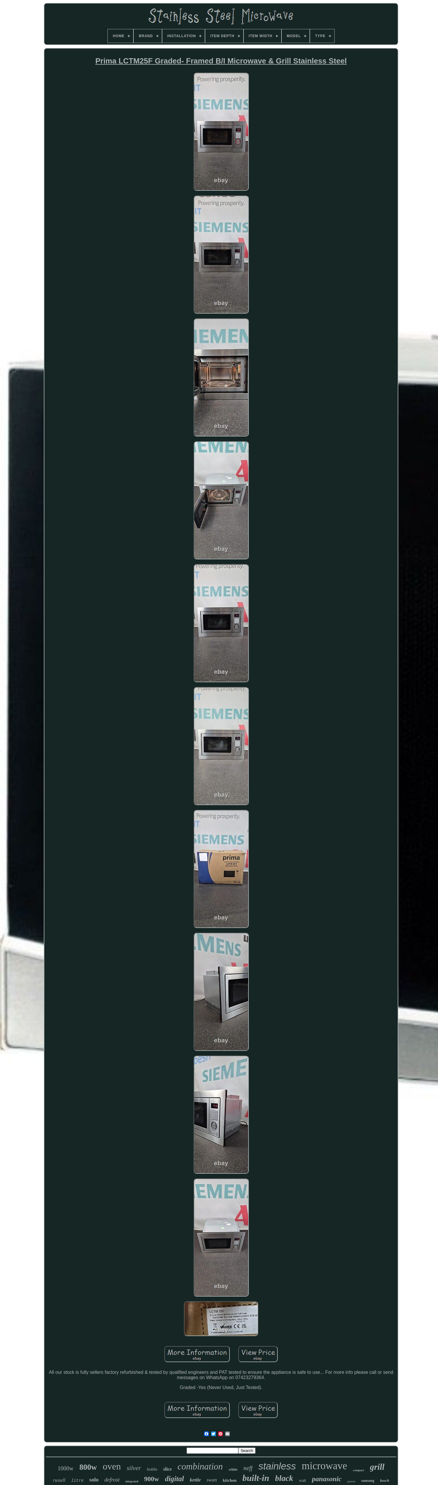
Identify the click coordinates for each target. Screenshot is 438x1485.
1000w (65, 1468)
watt (302, 1480)
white (233, 1469)
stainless (277, 1466)
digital (174, 1479)
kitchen (230, 1480)
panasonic (326, 1479)
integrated (132, 1481)
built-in (255, 1478)
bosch (384, 1480)
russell (59, 1480)
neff (248, 1468)
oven (112, 1466)
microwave (324, 1466)
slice (167, 1469)
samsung (367, 1481)
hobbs (152, 1469)
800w (88, 1467)
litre (77, 1480)
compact (358, 1470)
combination (200, 1466)
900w (151, 1479)
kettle (195, 1480)
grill (377, 1467)
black (284, 1478)
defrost (112, 1480)
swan (212, 1480)
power (351, 1481)
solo (94, 1480)
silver (134, 1468)
